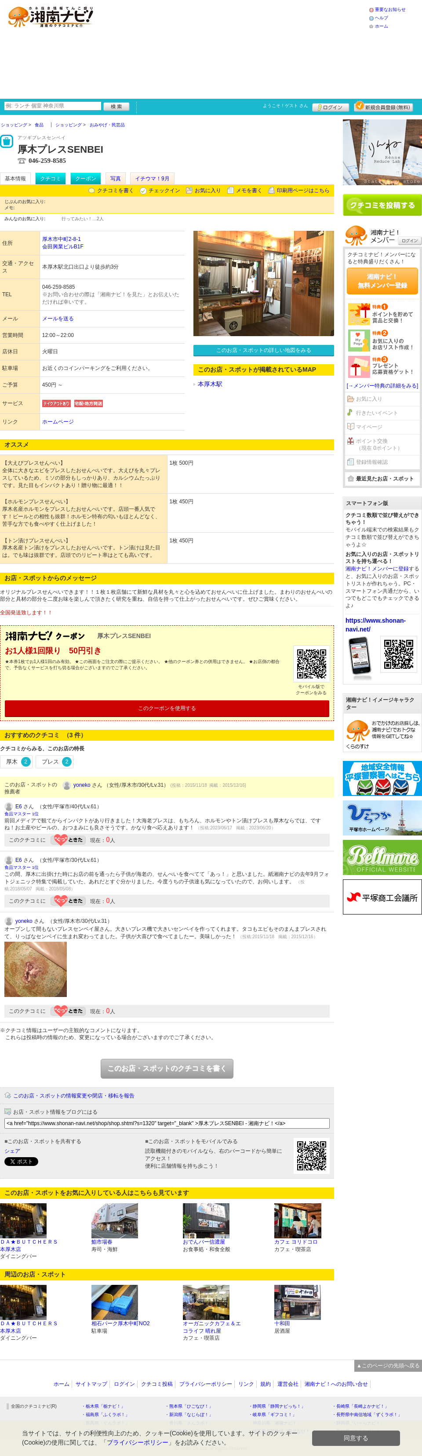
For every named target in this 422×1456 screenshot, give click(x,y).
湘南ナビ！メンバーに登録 (377, 569)
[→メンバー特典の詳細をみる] (382, 386)
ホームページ (58, 422)
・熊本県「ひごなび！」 (189, 1406)
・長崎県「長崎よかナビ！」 (360, 1406)
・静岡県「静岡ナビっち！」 (277, 1406)
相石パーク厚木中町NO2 (120, 1323)
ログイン (330, 106)
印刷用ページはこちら (303, 190)
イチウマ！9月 (152, 179)
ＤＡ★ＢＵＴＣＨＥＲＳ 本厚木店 (29, 1245)
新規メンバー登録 (383, 106)
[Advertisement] (176, 48)
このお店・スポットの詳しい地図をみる (263, 350)
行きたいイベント (377, 413)
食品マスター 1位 (21, 813)
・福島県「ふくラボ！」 (105, 1414)
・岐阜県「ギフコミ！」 (272, 1414)
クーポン (85, 179)
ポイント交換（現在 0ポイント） (379, 445)
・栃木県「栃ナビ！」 (103, 1406)
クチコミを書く (115, 190)
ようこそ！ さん (285, 105)
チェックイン (164, 190)
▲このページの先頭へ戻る (388, 1366)
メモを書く (249, 190)
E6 (18, 806)
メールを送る (58, 319)
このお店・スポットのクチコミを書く (167, 1068)
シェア (12, 1151)
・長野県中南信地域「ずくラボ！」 (367, 1414)
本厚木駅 (210, 383)
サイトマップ (91, 1384)
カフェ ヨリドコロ (296, 1242)
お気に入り (208, 190)
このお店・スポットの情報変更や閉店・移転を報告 (74, 1096)
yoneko (82, 785)
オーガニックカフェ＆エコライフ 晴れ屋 (212, 1327)
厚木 (18, 762)
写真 (115, 179)
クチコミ (50, 179)
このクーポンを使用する (167, 708)
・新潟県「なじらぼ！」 (189, 1414)
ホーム (381, 26)
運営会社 (287, 1384)
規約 (265, 1384)
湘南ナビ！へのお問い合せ (336, 1384)
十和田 (282, 1323)
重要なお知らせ (390, 9)
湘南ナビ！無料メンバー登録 (382, 281)
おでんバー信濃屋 (204, 1242)
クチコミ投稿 (157, 1384)
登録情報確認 (372, 462)
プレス (57, 762)
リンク (246, 1384)
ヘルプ (381, 17)
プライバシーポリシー (205, 1384)
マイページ (369, 427)
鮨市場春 (102, 1242)
